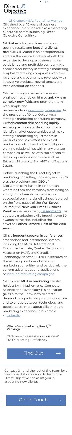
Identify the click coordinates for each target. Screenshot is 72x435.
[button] (65, 12)
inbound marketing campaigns (30, 274)
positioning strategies (44, 110)
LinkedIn (13, 315)
